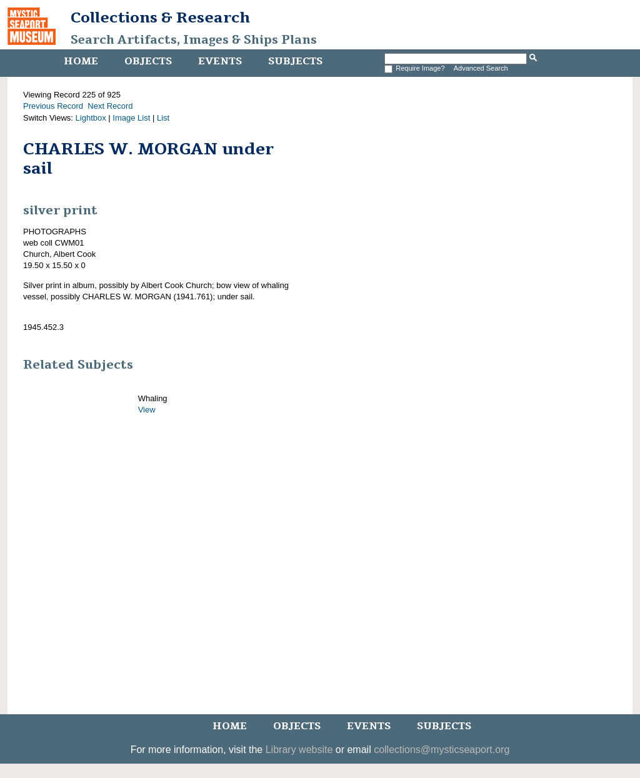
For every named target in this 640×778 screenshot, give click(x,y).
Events (220, 61)
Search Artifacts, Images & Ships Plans (194, 40)
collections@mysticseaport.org (441, 749)
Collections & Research (160, 17)
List (163, 117)
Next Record (110, 106)
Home (81, 61)
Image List (131, 117)
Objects (148, 61)
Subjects (295, 61)
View (147, 409)
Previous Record (53, 106)
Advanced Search (481, 68)
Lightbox (91, 117)
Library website (299, 749)
